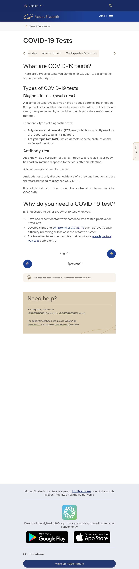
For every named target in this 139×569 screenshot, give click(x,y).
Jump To (135, 151)
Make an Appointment (69, 563)
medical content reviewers (79, 277)
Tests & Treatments (39, 26)
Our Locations (33, 554)
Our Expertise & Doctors (81, 53)
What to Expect (52, 53)
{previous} (75, 264)
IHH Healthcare (81, 491)
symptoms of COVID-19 (68, 227)
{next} (64, 253)
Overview (31, 53)
